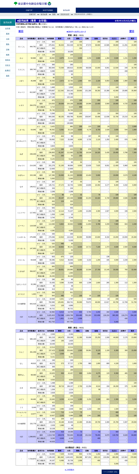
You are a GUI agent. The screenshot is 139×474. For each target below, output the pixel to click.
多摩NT (7, 70)
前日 (20, 31)
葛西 (7, 76)
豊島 (7, 44)
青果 (54, 14)
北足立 (7, 65)
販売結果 (44, 14)
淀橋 (7, 49)
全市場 (7, 28)
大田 (7, 39)
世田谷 (7, 60)
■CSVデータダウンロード (76, 32)
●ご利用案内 (69, 470)
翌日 (131, 31)
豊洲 (7, 34)
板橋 (7, 55)
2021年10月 (65, 14)
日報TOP (32, 14)
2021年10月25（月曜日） (83, 14)
